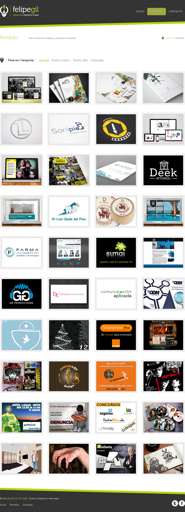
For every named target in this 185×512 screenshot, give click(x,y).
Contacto (176, 11)
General (44, 60)
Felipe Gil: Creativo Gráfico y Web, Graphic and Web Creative (19, 11)
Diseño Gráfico (61, 60)
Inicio (140, 11)
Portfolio (157, 11)
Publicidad (97, 60)
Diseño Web (80, 60)
